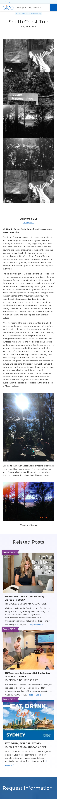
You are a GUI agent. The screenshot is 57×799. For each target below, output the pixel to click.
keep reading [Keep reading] (35, 625)
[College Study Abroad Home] (25, 7)
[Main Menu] (53, 7)
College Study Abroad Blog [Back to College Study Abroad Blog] (32, 14)
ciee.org (7, 2)
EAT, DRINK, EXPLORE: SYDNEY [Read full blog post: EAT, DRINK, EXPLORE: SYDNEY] (23, 743)
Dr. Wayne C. (28, 223)
